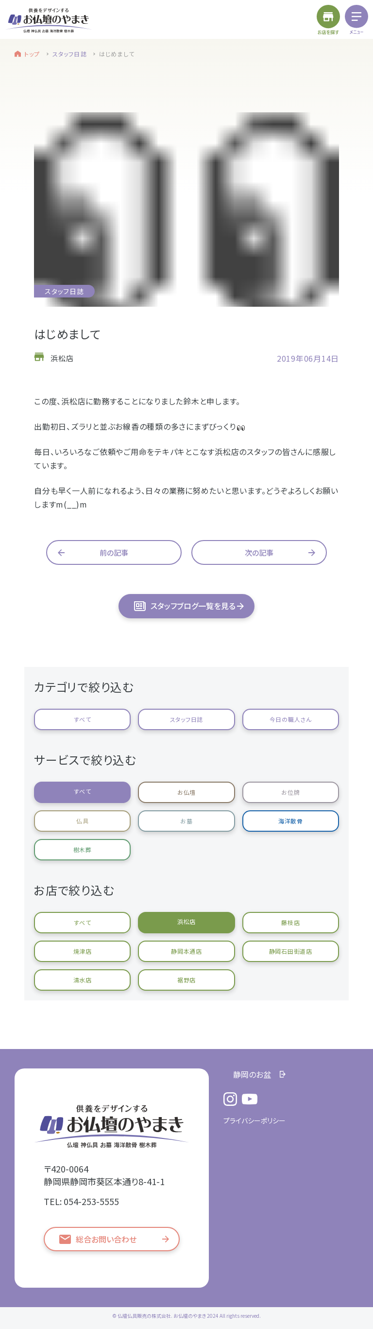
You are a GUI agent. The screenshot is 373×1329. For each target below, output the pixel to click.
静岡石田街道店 (290, 951)
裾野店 (186, 980)
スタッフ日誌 (69, 54)
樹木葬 (82, 849)
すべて (82, 719)
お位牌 (290, 792)
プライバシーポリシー (254, 1120)
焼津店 (82, 951)
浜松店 (186, 921)
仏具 (82, 821)
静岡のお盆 (252, 1074)
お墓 (186, 821)
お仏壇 (186, 792)
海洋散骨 (290, 821)
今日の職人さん (291, 719)
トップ (32, 54)
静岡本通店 (186, 951)
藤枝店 (290, 922)
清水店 (82, 980)
